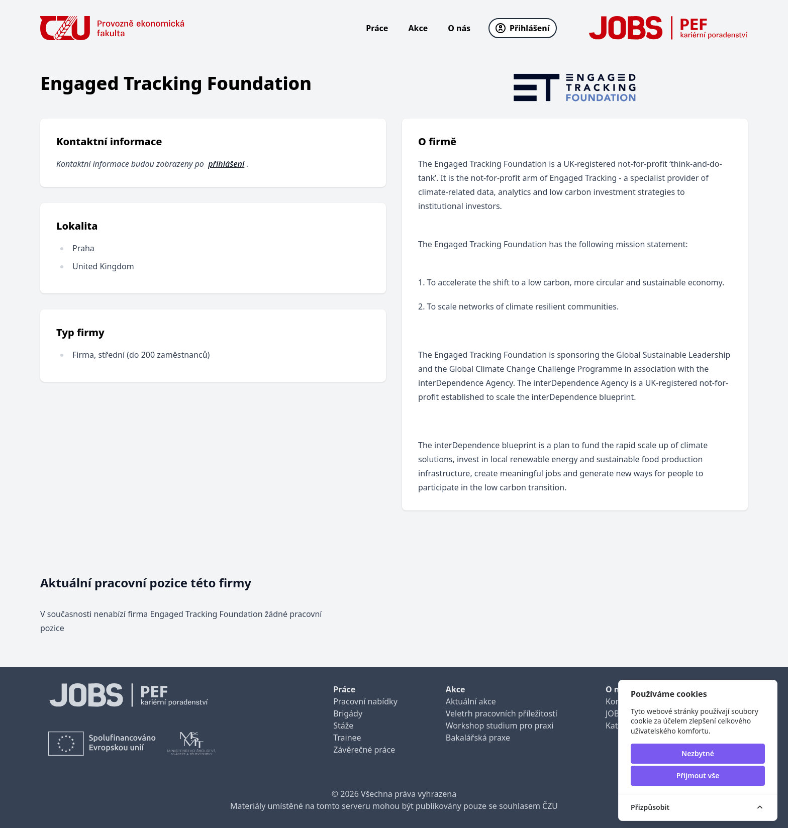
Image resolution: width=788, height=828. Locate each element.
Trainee (347, 737)
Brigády (347, 713)
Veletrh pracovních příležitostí (501, 713)
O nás (459, 28)
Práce (377, 28)
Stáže (343, 725)
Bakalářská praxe (478, 737)
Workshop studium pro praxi (500, 725)
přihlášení (226, 163)
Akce (418, 28)
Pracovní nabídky (365, 701)
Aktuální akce (471, 701)
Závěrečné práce (364, 749)
